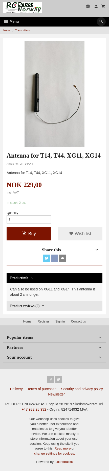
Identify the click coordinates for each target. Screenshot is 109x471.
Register (43, 321)
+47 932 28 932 (33, 409)
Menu (11, 21)
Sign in (60, 321)
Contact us (78, 321)
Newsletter (56, 394)
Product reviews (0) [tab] (24, 306)
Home (6, 30)
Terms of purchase (41, 389)
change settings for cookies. (54, 453)
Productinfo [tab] (19, 278)
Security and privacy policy (82, 389)
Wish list (80, 233)
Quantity (12, 213)
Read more (63, 448)
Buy (29, 233)
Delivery (16, 389)
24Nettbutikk (64, 462)
